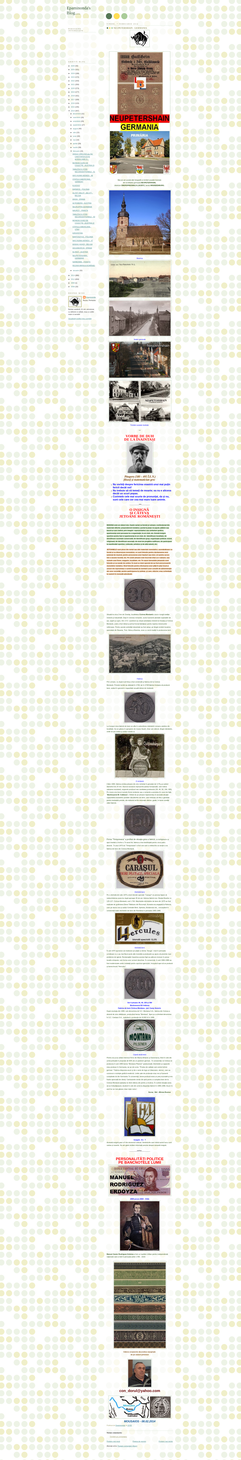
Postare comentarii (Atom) (127, 1446)
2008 (73, 287)
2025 (73, 69)
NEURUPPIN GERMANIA (82, 207)
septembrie (77, 125)
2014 (73, 111)
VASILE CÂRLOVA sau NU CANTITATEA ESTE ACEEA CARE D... (83, 156)
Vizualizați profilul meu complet (79, 319)
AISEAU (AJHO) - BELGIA (83, 244)
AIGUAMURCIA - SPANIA (82, 248)
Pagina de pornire (139, 1441)
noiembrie (77, 117)
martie (75, 147)
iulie (74, 132)
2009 (73, 283)
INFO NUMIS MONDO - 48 (83, 175)
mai (74, 140)
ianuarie (76, 270)
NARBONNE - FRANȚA (82, 262)
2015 (73, 107)
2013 (73, 275)
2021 (73, 84)
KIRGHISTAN (78, 233)
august (75, 129)
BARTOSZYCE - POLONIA (83, 237)
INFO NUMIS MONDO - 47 (83, 241)
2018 (73, 96)
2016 (73, 103)
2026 (73, 66)
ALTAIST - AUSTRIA (80, 252)
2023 (73, 77)
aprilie (75, 143)
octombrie (77, 121)
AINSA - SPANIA (79, 199)
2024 (73, 73)
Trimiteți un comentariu (118, 1437)
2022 (73, 81)
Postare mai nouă (113, 1441)
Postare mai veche (166, 1441)
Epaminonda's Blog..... (79, 10)
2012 (73, 279)
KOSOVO (76, 185)
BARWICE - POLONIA (81, 189)
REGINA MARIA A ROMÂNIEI (84, 265)
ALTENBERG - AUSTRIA (82, 203)
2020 (73, 88)
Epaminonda (91, 297)
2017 (73, 99)
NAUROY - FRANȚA (80, 210)
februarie (76, 151)
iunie (75, 136)
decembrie (77, 114)
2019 (73, 92)
